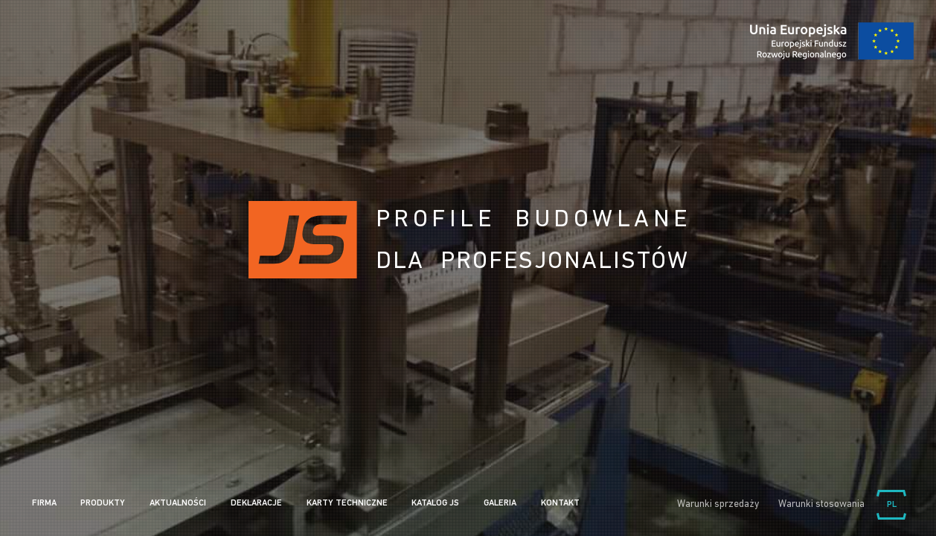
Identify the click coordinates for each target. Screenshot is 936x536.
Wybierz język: (891, 505)
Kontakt (560, 503)
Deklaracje (256, 503)
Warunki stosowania (821, 504)
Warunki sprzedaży (718, 504)
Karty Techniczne (347, 503)
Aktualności (178, 503)
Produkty (102, 503)
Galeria (500, 503)
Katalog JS (435, 503)
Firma (44, 503)
